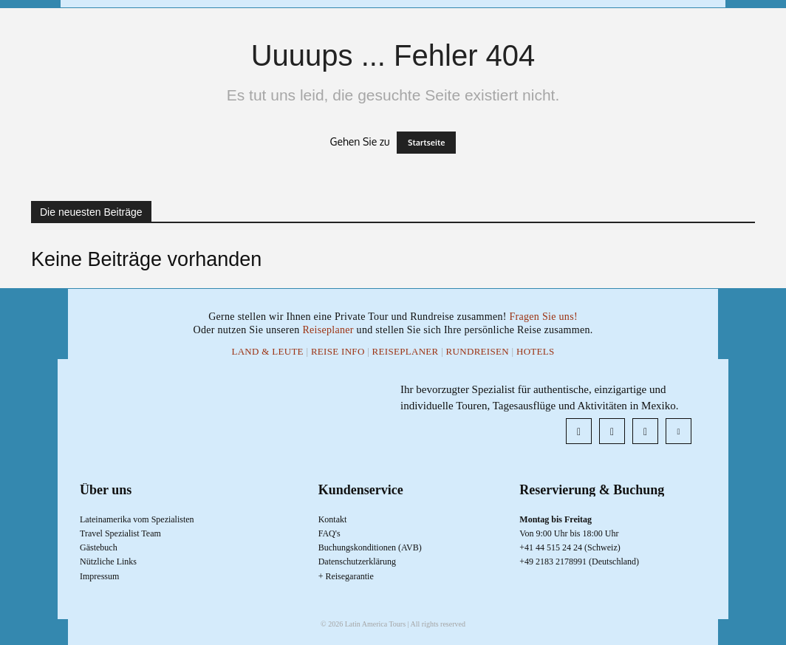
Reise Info (338, 351)
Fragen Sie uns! (543, 316)
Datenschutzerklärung (357, 561)
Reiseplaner (329, 329)
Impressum (99, 576)
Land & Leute (267, 351)
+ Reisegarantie (346, 576)
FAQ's (329, 533)
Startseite (426, 142)
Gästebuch (98, 547)
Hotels (535, 351)
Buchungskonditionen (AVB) (370, 547)
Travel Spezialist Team (120, 533)
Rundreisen (477, 351)
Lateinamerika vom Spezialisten (137, 519)
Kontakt (332, 519)
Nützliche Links (108, 561)
